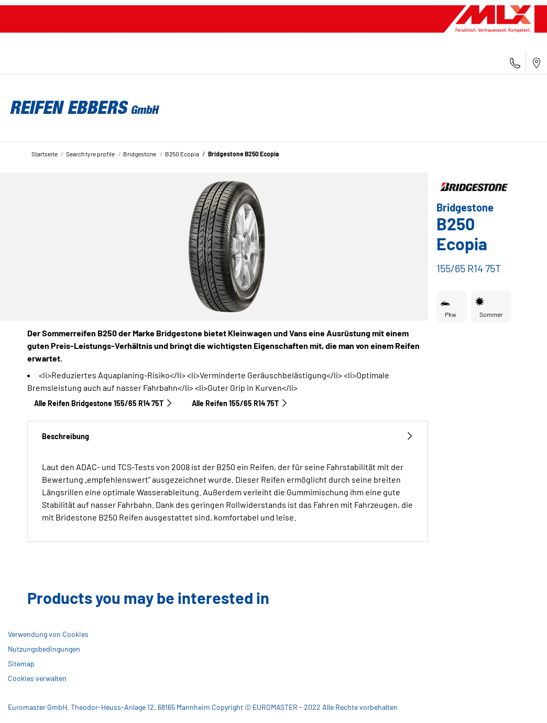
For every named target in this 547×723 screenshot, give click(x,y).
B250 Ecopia (182, 153)
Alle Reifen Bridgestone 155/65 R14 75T (103, 403)
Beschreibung (227, 436)
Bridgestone (139, 153)
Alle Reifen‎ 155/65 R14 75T (240, 403)
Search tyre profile (90, 153)
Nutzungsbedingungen (44, 648)
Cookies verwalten (37, 678)
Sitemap (21, 663)
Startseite (44, 153)
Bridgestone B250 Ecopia (243, 153)
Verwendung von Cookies (48, 634)
